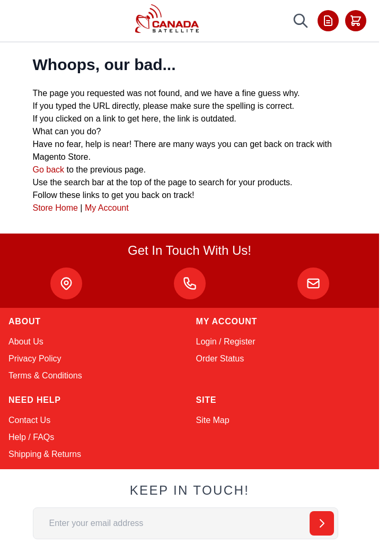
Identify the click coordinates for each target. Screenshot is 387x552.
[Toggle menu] (22, 20)
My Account (107, 207)
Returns (66, 454)
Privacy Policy (34, 358)
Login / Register (226, 341)
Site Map (213, 420)
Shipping (24, 454)
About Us (25, 341)
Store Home (55, 207)
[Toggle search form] (300, 20)
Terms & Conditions (45, 375)
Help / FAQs (31, 437)
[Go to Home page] (167, 18)
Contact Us (29, 420)
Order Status (220, 358)
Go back (49, 169)
